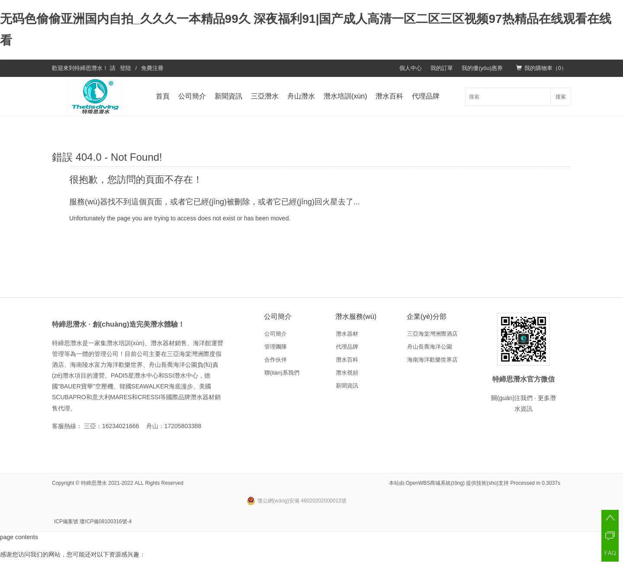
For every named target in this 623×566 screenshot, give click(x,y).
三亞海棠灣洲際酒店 (432, 334)
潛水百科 (389, 96)
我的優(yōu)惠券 (482, 68)
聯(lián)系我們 (281, 372)
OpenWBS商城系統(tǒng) (435, 483)
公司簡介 (192, 96)
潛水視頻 (347, 372)
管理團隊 (275, 346)
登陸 (125, 68)
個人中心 (410, 68)
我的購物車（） (541, 68)
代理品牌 (426, 96)
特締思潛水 (88, 68)
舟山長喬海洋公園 (429, 346)
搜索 (561, 97)
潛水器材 (347, 334)
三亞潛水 (265, 96)
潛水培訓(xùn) (345, 96)
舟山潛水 (301, 96)
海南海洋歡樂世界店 (432, 359)
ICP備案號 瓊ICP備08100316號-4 (93, 521)
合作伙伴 (275, 359)
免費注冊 (152, 68)
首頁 (163, 96)
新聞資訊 (228, 96)
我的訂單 (441, 68)
